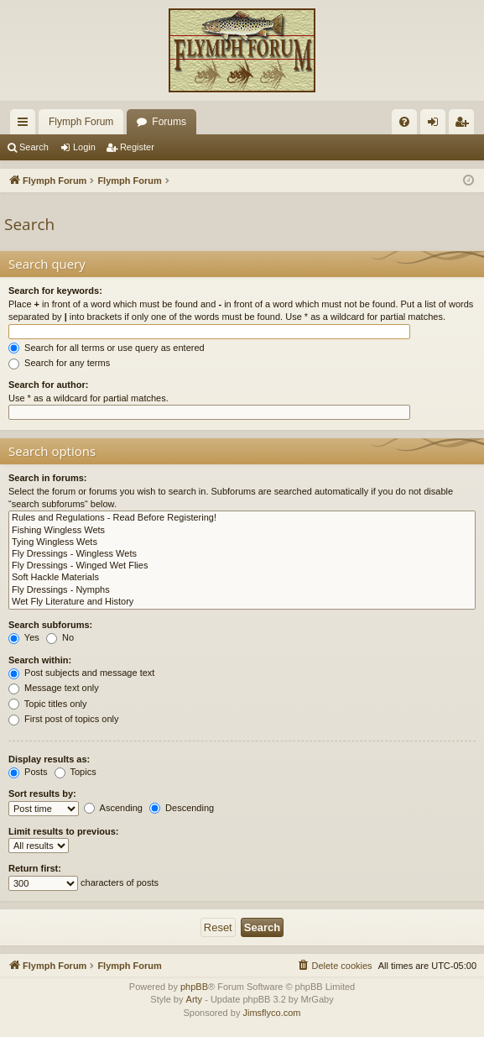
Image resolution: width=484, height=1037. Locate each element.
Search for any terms (59, 363)
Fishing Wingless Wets (242, 531)
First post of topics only (63, 719)
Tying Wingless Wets (242, 542)
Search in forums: (47, 478)
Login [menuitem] (436, 125)
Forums (169, 122)
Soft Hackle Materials (242, 578)
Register (137, 147)
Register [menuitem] (465, 125)
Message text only (53, 688)
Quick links (26, 125)
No (60, 637)
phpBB (194, 987)
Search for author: (48, 385)
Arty (194, 999)
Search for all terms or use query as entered (106, 348)
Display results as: (49, 759)
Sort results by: (42, 793)
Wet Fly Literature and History (242, 602)
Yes (23, 637)
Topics (75, 772)
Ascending (113, 808)
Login (84, 147)
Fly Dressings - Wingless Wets (242, 554)
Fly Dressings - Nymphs (242, 590)
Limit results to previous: (63, 831)
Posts (28, 772)
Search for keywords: (55, 290)
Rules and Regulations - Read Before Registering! (242, 518)
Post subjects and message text (81, 673)
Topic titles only (47, 704)
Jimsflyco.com (271, 1013)
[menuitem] (404, 121)
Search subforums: (50, 625)
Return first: (34, 868)
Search (34, 147)
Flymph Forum (81, 122)
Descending (181, 808)
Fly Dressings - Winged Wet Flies (242, 566)
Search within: (39, 660)
